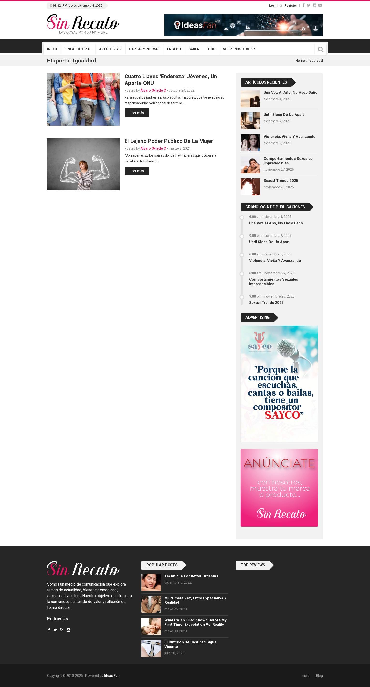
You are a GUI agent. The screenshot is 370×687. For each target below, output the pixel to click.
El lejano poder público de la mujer (169, 141)
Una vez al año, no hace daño (291, 92)
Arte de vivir (110, 49)
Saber (194, 49)
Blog (211, 49)
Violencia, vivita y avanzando (290, 136)
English (174, 49)
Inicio (52, 49)
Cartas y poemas (144, 49)
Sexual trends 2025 (281, 180)
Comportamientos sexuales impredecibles (288, 160)
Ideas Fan (111, 676)
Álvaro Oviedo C (153, 90)
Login (273, 5)
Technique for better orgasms (191, 576)
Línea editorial (78, 49)
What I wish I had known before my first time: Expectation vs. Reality (195, 622)
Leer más (137, 113)
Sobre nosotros (238, 49)
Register (290, 5)
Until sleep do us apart (284, 114)
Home (300, 60)
